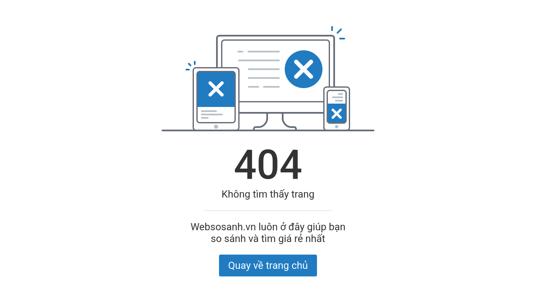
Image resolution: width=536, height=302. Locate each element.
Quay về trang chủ (268, 265)
